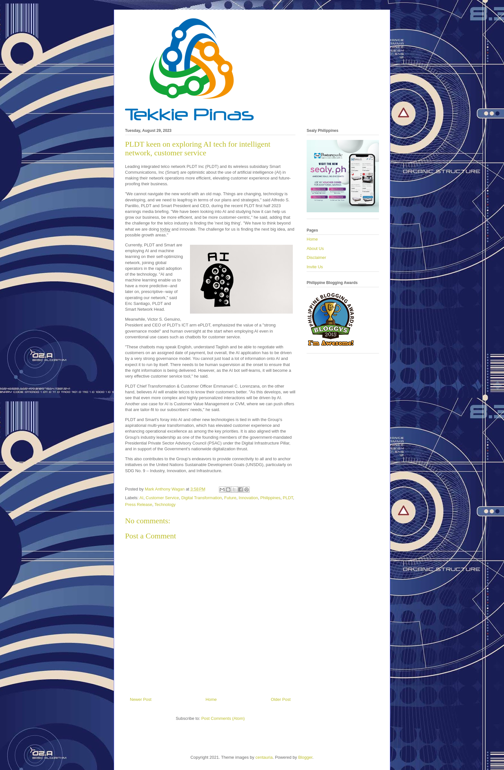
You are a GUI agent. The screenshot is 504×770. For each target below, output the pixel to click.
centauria (264, 757)
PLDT (288, 497)
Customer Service (162, 497)
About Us (315, 248)
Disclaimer (316, 257)
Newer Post (140, 699)
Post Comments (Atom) (223, 718)
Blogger (305, 757)
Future (230, 497)
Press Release (138, 504)
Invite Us (315, 266)
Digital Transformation (201, 497)
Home (211, 699)
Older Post (281, 699)
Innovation (248, 497)
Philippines (270, 497)
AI (141, 497)
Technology (165, 504)
